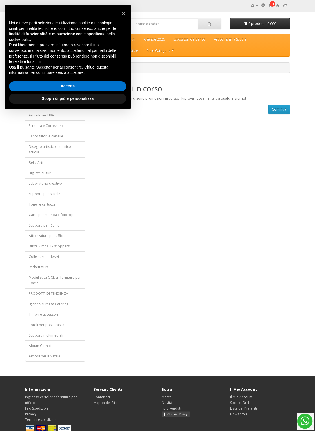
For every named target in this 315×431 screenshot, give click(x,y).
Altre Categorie (160, 50)
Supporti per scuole (44, 194)
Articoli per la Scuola (230, 39)
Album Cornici (40, 345)
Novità (167, 402)
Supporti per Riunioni (46, 225)
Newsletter (238, 414)
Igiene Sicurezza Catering (48, 304)
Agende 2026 (154, 39)
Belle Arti (36, 162)
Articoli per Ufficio (43, 115)
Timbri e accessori (43, 314)
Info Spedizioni (37, 408)
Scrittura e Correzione (46, 125)
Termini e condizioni (41, 419)
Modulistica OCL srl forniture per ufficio (55, 280)
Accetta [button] (68, 86)
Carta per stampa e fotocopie (52, 214)
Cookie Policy (177, 414)
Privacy (30, 414)
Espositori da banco (189, 39)
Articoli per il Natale (44, 356)
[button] (123, 13)
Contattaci (102, 397)
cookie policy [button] (20, 39)
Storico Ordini (241, 402)
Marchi (167, 397)
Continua (279, 109)
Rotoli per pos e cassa (46, 324)
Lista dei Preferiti (243, 408)
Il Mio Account (241, 397)
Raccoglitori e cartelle (46, 136)
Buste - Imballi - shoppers (49, 246)
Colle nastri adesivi (44, 256)
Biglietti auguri (40, 173)
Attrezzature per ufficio (47, 235)
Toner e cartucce (42, 204)
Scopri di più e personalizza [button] (68, 98)
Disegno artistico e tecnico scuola (50, 149)
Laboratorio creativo (45, 183)
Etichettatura (39, 267)
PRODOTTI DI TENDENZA (48, 293)
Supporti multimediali (46, 335)
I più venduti (171, 408)
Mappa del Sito (105, 402)
